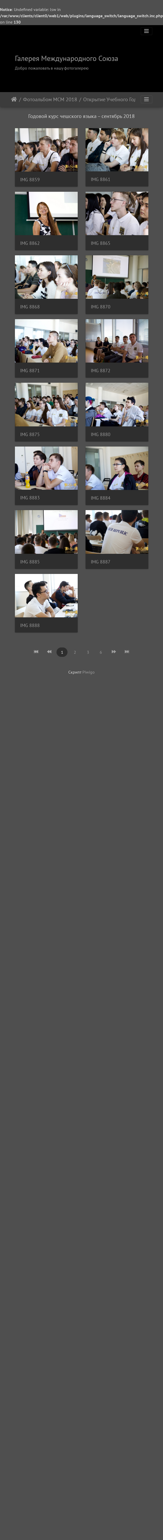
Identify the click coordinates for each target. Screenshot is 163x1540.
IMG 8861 (30, 245)
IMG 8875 (30, 699)
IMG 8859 (30, 181)
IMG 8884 (30, 894)
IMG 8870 (30, 504)
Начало (14, 99)
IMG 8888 (30, 1088)
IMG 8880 (30, 764)
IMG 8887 (30, 1023)
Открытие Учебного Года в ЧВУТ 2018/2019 (113, 99)
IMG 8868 (30, 440)
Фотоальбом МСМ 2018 (50, 99)
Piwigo (88, 1135)
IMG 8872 (30, 634)
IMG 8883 (30, 829)
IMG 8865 (30, 375)
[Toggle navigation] (146, 31)
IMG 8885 (30, 959)
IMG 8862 (30, 310)
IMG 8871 (30, 569)
